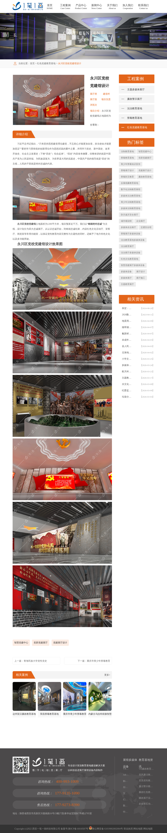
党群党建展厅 (41, 642)
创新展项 (126, 787)
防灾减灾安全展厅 (129, 214)
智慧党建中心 (21, 642)
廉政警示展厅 (134, 99)
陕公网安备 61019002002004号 (106, 829)
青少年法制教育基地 (130, 202)
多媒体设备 (126, 271)
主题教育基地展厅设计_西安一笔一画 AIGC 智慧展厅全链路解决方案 (127, 378)
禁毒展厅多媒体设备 (130, 233)
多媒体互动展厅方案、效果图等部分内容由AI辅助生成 (147, 804)
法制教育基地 (127, 151)
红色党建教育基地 (46, 63)
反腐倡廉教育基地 (129, 183)
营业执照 (128, 829)
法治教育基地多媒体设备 (133, 240)
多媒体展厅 (126, 278)
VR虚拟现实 (126, 768)
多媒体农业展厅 (128, 227)
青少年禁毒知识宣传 (130, 164)
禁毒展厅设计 (127, 170)
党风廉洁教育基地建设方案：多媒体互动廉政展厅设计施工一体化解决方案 (147, 774)
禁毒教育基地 (134, 118)
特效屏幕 (126, 812)
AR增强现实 (126, 775)
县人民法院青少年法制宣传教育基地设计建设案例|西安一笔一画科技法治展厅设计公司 (127, 346)
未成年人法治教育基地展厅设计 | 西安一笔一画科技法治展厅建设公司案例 (127, 340)
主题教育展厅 (127, 284)
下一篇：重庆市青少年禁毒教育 (94, 661)
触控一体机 (126, 781)
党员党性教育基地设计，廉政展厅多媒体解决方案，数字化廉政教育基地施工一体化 (147, 780)
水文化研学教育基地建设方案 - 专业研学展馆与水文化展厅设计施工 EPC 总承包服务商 (127, 384)
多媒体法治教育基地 (130, 195)
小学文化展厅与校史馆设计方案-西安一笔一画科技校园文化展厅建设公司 (127, 359)
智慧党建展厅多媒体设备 (133, 265)
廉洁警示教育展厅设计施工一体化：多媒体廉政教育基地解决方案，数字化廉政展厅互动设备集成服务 (147, 786)
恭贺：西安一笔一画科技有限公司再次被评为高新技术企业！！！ (127, 308)
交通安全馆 (146, 227)
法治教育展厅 (127, 246)
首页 (32, 63)
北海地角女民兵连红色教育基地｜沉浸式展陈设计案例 (127, 352)
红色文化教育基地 (129, 259)
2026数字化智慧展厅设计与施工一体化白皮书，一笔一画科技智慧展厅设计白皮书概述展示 (127, 314)
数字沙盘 (126, 805)
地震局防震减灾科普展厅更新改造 (127, 321)
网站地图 (138, 829)
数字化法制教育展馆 (130, 189)
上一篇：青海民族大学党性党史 (30, 661)
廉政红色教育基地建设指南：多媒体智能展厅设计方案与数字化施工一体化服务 (147, 792)
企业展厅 (140, 221)
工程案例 (83, 39)
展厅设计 (140, 271)
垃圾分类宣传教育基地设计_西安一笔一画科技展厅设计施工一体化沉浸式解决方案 (127, 397)
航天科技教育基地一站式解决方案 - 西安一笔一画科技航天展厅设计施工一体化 (127, 371)
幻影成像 (126, 799)
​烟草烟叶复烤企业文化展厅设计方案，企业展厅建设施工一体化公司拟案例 (127, 327)
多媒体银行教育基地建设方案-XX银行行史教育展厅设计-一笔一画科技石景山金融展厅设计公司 (127, 365)
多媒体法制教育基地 (130, 208)
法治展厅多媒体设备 (130, 252)
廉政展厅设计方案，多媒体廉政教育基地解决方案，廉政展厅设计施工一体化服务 (147, 798)
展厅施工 (140, 278)
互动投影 (126, 793)
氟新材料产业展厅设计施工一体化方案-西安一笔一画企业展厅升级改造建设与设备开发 (127, 333)
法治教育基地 (134, 108)
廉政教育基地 (144, 176)
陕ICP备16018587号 (78, 829)
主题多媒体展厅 (136, 89)
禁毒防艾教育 (127, 176)
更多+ (107, 675)
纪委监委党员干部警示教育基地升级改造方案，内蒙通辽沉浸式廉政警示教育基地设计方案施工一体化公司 (127, 390)
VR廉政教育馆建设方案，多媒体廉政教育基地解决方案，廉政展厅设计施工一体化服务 (147, 769)
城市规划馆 (126, 221)
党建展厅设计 (60, 642)
